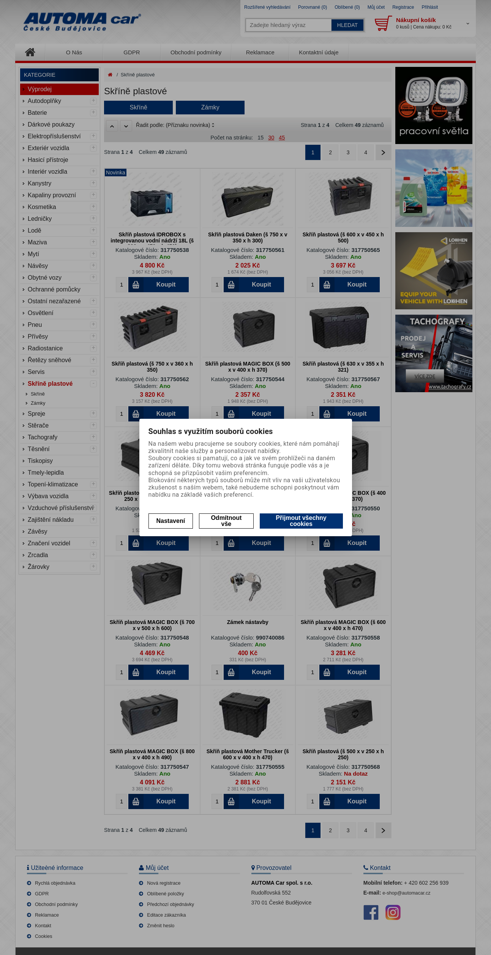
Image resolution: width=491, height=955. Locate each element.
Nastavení (170, 521)
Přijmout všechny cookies (301, 521)
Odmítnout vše (226, 521)
